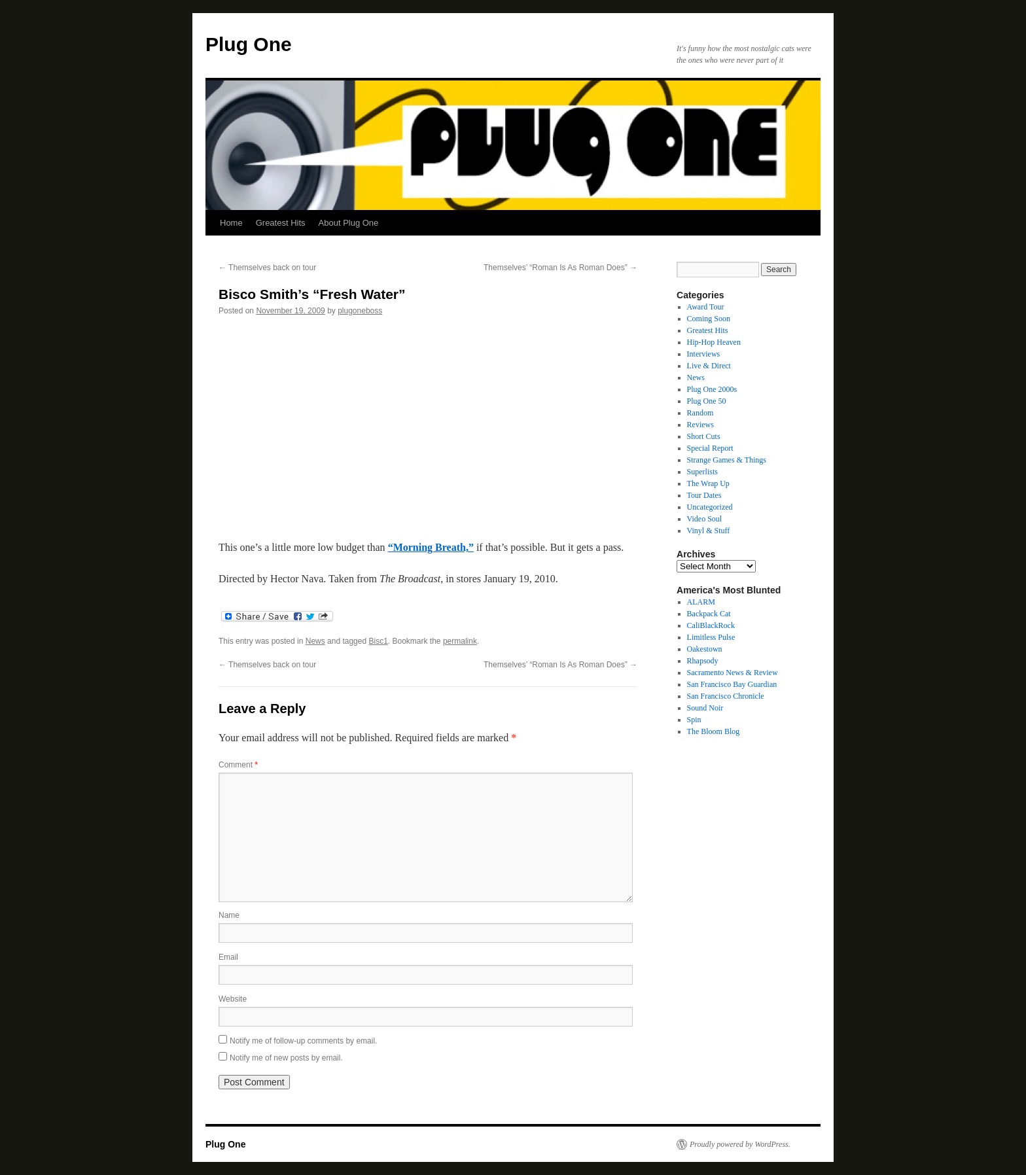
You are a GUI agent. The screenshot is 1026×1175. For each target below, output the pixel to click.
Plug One (248, 44)
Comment (238, 764)
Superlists (702, 471)
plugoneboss (360, 310)
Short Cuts (703, 436)
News (315, 641)
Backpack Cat (709, 613)
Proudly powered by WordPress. (740, 1144)
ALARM (701, 601)
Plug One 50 (706, 401)
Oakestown (704, 649)
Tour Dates (704, 495)
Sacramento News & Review (732, 672)
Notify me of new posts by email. (286, 1057)
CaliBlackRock (711, 625)
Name (229, 915)
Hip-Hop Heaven (714, 342)
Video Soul (704, 518)
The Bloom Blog (713, 731)
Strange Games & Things (726, 460)
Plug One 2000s (712, 389)
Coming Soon (708, 318)
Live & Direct (709, 365)
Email (228, 957)
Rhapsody (702, 660)
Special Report (710, 448)
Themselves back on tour (267, 267)
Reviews (700, 424)
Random (700, 412)
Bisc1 (377, 641)
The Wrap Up (708, 483)
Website (233, 999)
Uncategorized (710, 507)
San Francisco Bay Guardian (732, 684)
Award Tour (705, 306)
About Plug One (349, 223)
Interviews (703, 354)
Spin (694, 719)
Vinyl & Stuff (708, 530)
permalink (460, 641)
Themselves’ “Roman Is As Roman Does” (560, 267)
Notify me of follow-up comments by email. (303, 1040)
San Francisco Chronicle (725, 696)
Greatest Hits (281, 223)
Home (231, 223)
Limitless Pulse (711, 637)
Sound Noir (705, 707)
